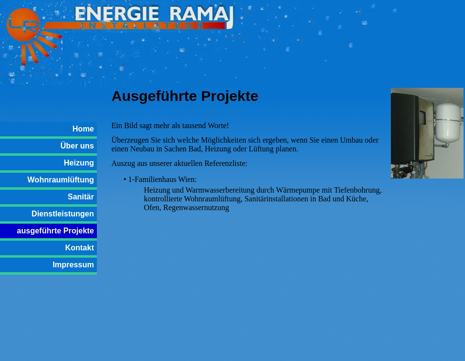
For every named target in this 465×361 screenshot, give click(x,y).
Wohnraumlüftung (61, 180)
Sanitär (81, 197)
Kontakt (79, 248)
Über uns (77, 146)
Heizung (79, 163)
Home (83, 129)
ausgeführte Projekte (55, 231)
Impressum (73, 265)
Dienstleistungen (62, 214)
